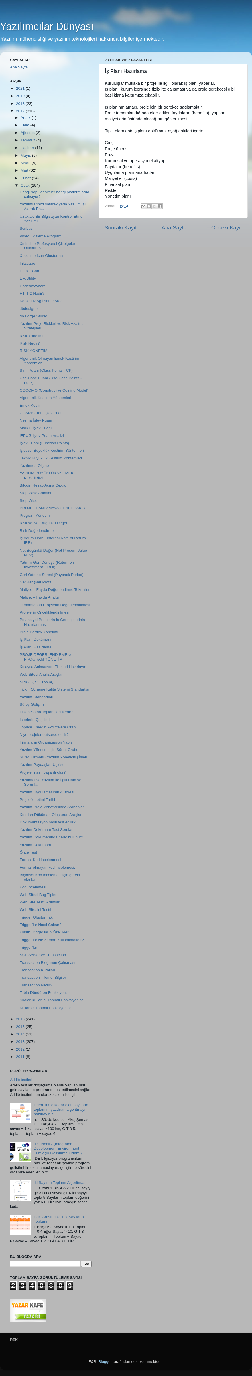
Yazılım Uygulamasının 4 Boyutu (48, 792)
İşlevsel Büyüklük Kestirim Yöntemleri (52, 450)
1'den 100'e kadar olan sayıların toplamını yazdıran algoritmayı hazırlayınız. (61, 1109)
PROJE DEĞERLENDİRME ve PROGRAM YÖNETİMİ (46, 656)
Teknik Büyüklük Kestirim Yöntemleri (51, 458)
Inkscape (27, 263)
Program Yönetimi (35, 515)
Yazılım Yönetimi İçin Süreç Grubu (49, 750)
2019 (21, 96)
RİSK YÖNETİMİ (34, 351)
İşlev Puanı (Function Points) (44, 443)
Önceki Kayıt (226, 228)
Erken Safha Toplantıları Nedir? (46, 712)
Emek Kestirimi (33, 405)
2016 (21, 1019)
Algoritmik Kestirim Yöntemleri (45, 398)
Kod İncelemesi (33, 887)
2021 (21, 88)
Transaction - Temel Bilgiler (43, 977)
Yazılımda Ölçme (34, 465)
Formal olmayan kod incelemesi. (47, 867)
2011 (21, 1057)
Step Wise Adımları (36, 493)
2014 (21, 1034)
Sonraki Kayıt (121, 228)
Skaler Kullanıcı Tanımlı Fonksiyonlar (51, 1000)
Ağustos (28, 133)
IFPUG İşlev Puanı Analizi (42, 435)
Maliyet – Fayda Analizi (39, 597)
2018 (21, 103)
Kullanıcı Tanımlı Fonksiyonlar (45, 1008)
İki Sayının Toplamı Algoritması (60, 1182)
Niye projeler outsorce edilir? (44, 734)
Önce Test (28, 852)
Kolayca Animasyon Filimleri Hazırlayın (53, 667)
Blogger (105, 1361)
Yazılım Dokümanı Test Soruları (47, 829)
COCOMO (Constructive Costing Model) (54, 390)
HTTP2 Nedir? (32, 293)
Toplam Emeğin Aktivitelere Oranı (48, 727)
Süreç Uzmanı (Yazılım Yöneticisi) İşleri (53, 757)
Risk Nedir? (30, 343)
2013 (21, 1041)
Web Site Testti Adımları (40, 902)
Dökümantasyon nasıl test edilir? (48, 822)
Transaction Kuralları (37, 970)
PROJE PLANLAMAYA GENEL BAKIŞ (52, 508)
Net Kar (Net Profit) (36, 582)
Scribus (26, 228)
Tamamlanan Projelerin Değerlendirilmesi (55, 605)
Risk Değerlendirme (37, 530)
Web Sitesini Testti (35, 909)
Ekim (25, 125)
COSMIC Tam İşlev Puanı (42, 413)
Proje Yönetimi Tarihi (37, 799)
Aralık (26, 117)
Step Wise (29, 500)
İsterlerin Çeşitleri (35, 720)
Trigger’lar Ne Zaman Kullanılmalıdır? (52, 940)
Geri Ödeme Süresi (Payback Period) (52, 575)
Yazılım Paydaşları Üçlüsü (42, 764)
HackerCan (29, 271)
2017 (21, 111)
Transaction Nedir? (36, 985)
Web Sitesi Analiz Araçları (42, 674)
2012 (21, 1049)
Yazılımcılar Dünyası (47, 26)
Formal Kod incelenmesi (40, 860)
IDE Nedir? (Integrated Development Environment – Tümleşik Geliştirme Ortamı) (58, 1148)
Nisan (26, 163)
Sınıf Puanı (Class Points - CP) (46, 370)
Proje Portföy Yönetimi (39, 632)
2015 (21, 1027)
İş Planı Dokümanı (35, 639)
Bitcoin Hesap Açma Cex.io (43, 485)
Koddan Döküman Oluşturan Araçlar (51, 815)
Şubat (26, 178)
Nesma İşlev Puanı (36, 420)
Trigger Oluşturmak (36, 917)
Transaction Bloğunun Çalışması (48, 962)
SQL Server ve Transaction (43, 955)
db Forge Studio (33, 316)
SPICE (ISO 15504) (37, 682)
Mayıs (26, 155)
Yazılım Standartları (37, 697)
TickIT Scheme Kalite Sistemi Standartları (55, 689)
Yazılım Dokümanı (35, 845)
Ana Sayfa (174, 228)
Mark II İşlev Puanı (36, 428)
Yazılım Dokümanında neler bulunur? (51, 837)
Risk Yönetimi (31, 336)
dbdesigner (29, 308)
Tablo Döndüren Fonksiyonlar (45, 992)
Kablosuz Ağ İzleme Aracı (42, 301)
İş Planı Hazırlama (35, 647)
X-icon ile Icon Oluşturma (41, 255)
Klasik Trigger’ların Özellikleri (45, 932)
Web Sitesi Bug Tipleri (39, 895)
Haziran (28, 148)
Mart (25, 170)
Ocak (26, 185)
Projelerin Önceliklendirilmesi (44, 612)
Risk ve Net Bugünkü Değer (44, 523)
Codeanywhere (33, 286)
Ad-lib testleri (21, 1080)
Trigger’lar (28, 947)
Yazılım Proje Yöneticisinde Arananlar (52, 807)
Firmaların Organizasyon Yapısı (47, 742)
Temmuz (28, 140)
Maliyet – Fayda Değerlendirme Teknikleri (55, 589)
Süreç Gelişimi (32, 704)
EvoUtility (28, 278)
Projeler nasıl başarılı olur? (43, 772)
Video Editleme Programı (41, 236)
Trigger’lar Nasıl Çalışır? (41, 925)
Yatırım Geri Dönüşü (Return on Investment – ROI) (47, 564)
